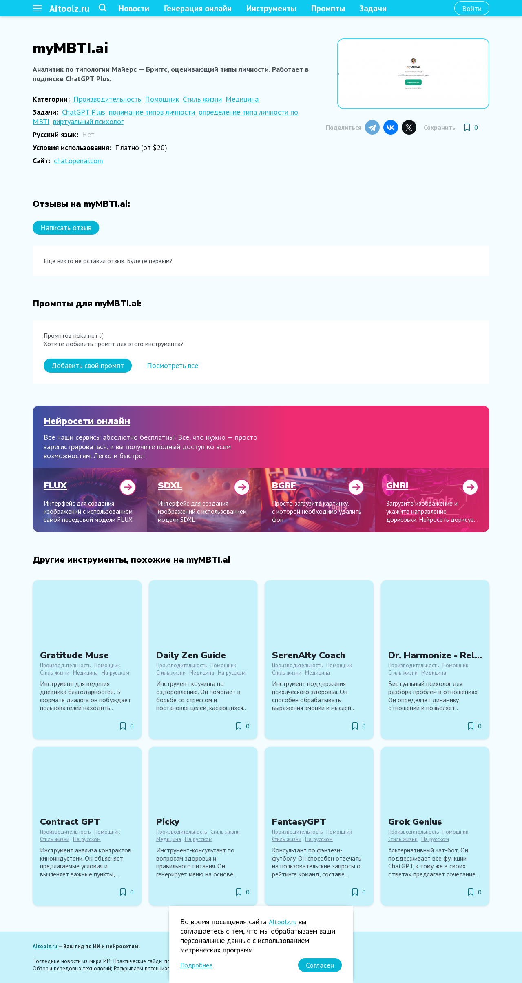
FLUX (55, 485)
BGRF (284, 485)
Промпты (328, 8)
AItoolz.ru (282, 922)
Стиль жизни (202, 99)
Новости (134, 8)
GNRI (397, 485)
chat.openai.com (78, 160)
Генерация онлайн (198, 8)
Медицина (242, 99)
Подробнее (196, 965)
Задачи (373, 8)
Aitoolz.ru (69, 8)
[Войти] (471, 8)
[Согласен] (320, 965)
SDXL (170, 485)
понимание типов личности (152, 112)
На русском (115, 672)
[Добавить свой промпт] (88, 366)
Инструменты (271, 8)
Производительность (107, 99)
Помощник (162, 99)
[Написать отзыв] (66, 228)
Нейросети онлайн (87, 421)
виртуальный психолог (88, 121)
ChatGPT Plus (83, 112)
